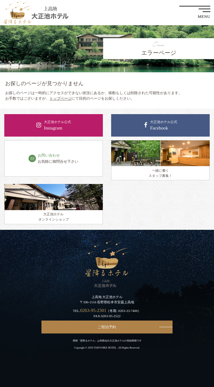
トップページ (60, 98)
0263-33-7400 (128, 311)
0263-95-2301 (93, 310)
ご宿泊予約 (107, 327)
